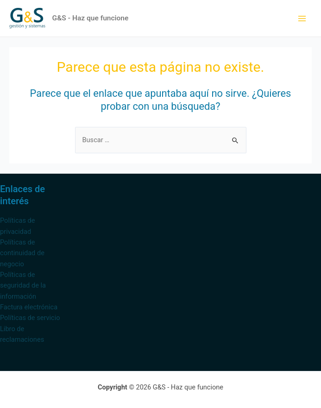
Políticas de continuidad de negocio (22, 253)
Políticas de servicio (30, 318)
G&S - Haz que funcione (90, 18)
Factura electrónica (28, 307)
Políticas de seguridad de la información (23, 285)
